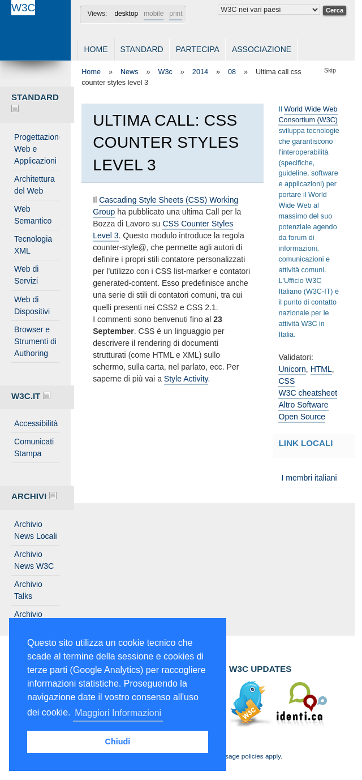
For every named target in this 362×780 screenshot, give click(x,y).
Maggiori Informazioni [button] (118, 713)
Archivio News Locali (35, 530)
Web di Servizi (26, 274)
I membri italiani (309, 477)
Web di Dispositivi (32, 305)
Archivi (34, 496)
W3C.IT (30, 396)
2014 (200, 72)
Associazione (261, 49)
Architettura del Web (34, 184)
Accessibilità (36, 423)
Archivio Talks (28, 590)
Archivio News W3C (34, 560)
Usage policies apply (251, 756)
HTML (321, 369)
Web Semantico (32, 214)
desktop (126, 14)
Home (95, 49)
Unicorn (291, 369)
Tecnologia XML (33, 244)
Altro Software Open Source (303, 410)
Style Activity (186, 378)
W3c (165, 72)
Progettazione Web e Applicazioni (36, 148)
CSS (286, 380)
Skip (330, 70)
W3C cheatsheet (307, 392)
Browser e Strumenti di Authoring (35, 341)
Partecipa (197, 49)
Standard (141, 49)
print (175, 14)
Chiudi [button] (118, 741)
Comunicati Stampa (34, 447)
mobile (153, 14)
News (129, 72)
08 (232, 72)
